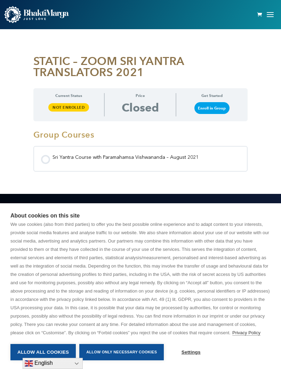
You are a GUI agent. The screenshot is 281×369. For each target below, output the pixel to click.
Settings (191, 352)
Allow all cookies (43, 352)
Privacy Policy (246, 332)
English (39, 363)
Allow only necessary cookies (121, 352)
